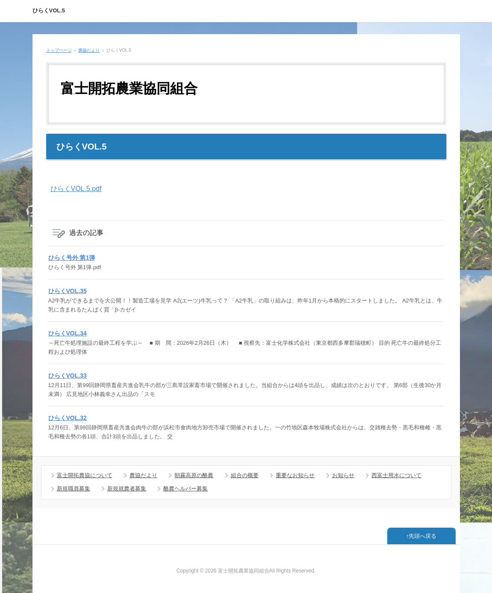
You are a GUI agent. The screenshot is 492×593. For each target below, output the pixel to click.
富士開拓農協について (84, 475)
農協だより (89, 50)
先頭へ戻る (422, 536)
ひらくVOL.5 (48, 10)
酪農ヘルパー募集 (185, 488)
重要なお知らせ (295, 475)
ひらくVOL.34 (67, 333)
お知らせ (343, 475)
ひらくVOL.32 (67, 417)
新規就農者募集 (126, 488)
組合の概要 (245, 475)
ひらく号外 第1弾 (71, 257)
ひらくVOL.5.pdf (76, 188)
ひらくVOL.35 (67, 291)
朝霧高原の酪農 (193, 475)
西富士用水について (396, 475)
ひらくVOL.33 (67, 375)
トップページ (59, 50)
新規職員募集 (73, 488)
